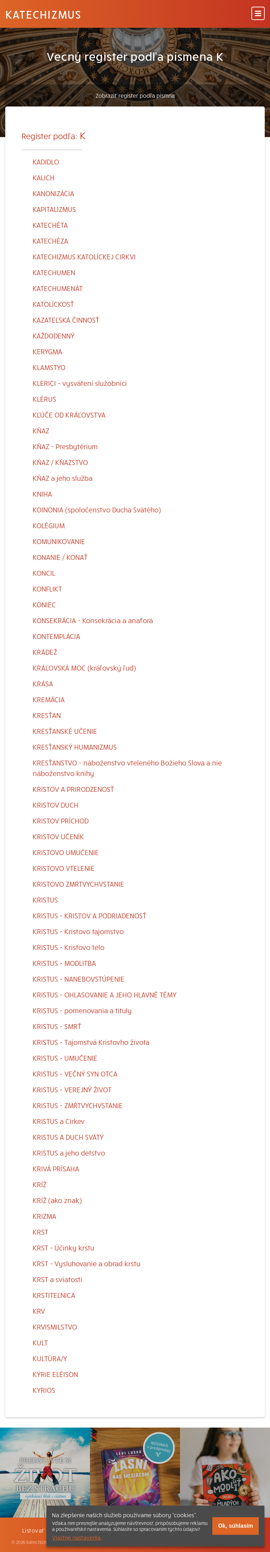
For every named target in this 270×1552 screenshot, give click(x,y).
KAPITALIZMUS (54, 209)
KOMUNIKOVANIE (59, 541)
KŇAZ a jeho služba (62, 477)
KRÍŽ (39, 1184)
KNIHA (42, 493)
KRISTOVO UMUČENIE (66, 852)
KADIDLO (46, 161)
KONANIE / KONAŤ (60, 556)
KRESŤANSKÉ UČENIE (65, 730)
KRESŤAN (47, 715)
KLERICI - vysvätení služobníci (80, 383)
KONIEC (44, 604)
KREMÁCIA (49, 699)
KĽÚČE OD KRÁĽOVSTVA (69, 414)
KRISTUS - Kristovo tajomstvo (78, 931)
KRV (39, 1310)
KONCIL (44, 572)
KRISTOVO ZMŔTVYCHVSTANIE (78, 883)
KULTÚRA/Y (50, 1358)
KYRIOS (44, 1389)
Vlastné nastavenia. (77, 1537)
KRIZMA (44, 1215)
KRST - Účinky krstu (63, 1247)
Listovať (33, 1530)
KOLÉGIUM (49, 525)
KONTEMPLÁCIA (56, 636)
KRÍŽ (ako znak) (57, 1200)
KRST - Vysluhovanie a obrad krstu (86, 1263)
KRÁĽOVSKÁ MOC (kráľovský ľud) (84, 667)
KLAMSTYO (49, 367)
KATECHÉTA (50, 224)
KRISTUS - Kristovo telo (68, 947)
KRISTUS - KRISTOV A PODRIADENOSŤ (89, 915)
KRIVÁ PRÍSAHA (56, 1168)
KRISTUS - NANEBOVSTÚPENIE (78, 978)
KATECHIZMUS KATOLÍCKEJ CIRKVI (84, 256)
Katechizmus (43, 14)
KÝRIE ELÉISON (55, 1374)
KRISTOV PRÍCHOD (61, 820)
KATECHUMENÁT (58, 288)
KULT (40, 1342)
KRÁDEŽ (45, 651)
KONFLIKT (47, 588)
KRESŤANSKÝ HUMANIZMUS (75, 746)
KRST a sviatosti (57, 1279)
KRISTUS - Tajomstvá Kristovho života (91, 1041)
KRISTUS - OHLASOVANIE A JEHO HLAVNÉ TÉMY (104, 994)
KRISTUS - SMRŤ (57, 1026)
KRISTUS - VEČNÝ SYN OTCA (75, 1073)
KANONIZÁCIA (53, 193)
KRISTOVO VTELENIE (64, 868)
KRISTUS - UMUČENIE (65, 1057)
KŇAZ (41, 430)
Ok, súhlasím (235, 1526)
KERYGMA (47, 351)
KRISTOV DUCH (55, 804)
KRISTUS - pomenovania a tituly (82, 1010)
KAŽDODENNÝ (54, 335)
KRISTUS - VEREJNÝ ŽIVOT (72, 1089)
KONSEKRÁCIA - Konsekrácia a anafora (93, 620)
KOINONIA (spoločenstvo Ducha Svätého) (97, 509)
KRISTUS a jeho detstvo (69, 1152)
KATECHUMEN (54, 272)
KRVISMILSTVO (55, 1326)
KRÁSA (43, 683)
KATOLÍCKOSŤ (53, 303)
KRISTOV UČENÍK (58, 836)
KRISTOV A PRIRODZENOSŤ (73, 788)
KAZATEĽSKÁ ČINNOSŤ (66, 319)
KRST (40, 1231)
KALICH (43, 177)
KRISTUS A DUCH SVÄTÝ (68, 1136)
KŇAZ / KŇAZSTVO (60, 462)
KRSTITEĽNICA (54, 1295)
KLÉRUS (44, 398)
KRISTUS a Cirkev (59, 1121)
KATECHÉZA (50, 240)
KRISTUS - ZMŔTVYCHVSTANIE (78, 1105)
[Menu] (258, 14)
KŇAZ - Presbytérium (65, 446)
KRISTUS (45, 899)
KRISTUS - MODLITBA (64, 962)
